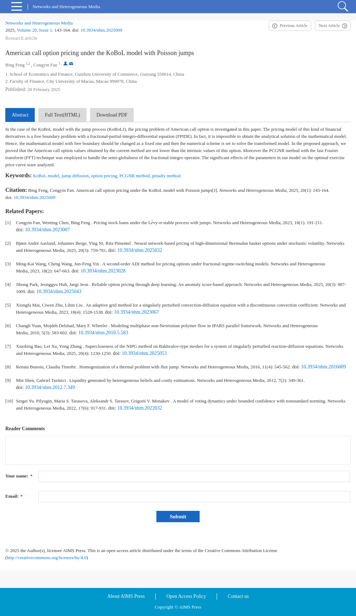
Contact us (238, 596)
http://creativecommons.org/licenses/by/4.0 (46, 557)
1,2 (28, 63)
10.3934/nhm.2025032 (139, 250)
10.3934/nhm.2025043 (59, 291)
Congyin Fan (45, 64)
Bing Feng (15, 64)
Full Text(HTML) (62, 115)
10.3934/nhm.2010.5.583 (103, 332)
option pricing (104, 175)
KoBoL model (46, 175)
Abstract (20, 115)
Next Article (329, 25)
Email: (14, 496)
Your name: (19, 476)
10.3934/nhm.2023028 (103, 271)
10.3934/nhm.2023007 (47, 229)
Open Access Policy (186, 596)
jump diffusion (75, 175)
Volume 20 (27, 30)
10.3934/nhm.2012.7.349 (50, 387)
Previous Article (293, 25)
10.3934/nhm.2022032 (139, 408)
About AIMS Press (126, 596)
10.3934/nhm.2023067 (136, 312)
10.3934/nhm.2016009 (323, 366)
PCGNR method (134, 175)
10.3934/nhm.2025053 (144, 353)
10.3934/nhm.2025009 (101, 30)
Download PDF (112, 115)
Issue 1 (45, 30)
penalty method (166, 175)
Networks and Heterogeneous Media (39, 23)
